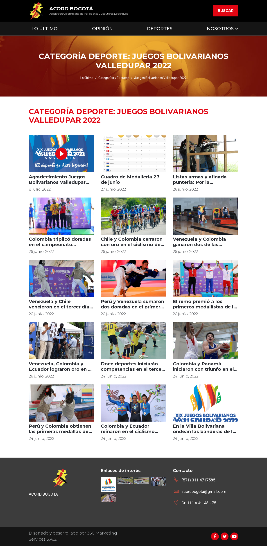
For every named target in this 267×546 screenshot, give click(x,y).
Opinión (102, 28)
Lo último (86, 78)
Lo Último (45, 28)
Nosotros (220, 28)
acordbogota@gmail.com (203, 491)
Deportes (159, 28)
